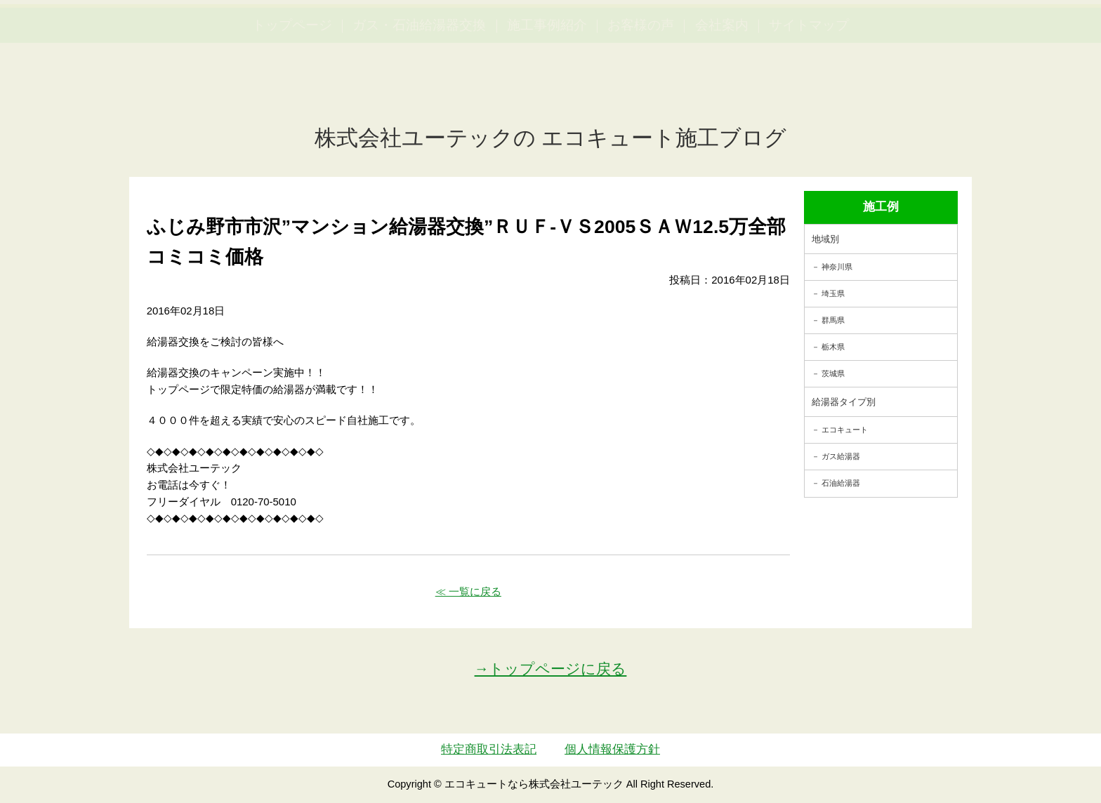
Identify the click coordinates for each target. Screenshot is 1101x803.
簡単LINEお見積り (935, 35)
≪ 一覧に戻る (468, 591)
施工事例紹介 (547, 91)
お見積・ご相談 (1039, 35)
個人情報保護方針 (612, 749)
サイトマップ (809, 91)
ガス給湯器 (841, 456)
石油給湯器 (841, 483)
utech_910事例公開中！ (289, 45)
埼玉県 (833, 293)
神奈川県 (837, 267)
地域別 (825, 239)
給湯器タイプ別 (844, 402)
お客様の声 (640, 91)
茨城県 (833, 373)
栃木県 (833, 347)
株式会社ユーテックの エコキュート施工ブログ (551, 138)
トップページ (292, 91)
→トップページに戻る (551, 669)
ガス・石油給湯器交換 (419, 91)
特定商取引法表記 (488, 749)
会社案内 (722, 91)
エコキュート (845, 429)
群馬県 (833, 320)
